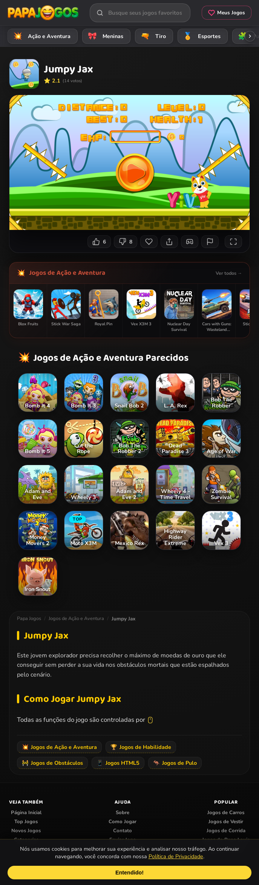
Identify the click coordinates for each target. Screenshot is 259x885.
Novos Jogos (26, 830)
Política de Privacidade (176, 856)
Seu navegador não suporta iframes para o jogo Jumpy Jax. (129, 162)
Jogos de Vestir (225, 821)
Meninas (104, 36)
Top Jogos (26, 821)
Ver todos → (229, 273)
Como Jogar (122, 821)
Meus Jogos (226, 12)
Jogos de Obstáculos (52, 763)
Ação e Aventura (40, 36)
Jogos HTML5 (118, 763)
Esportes (201, 36)
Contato (122, 830)
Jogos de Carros (225, 812)
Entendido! (129, 873)
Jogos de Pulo (175, 763)
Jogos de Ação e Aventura (67, 273)
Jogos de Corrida (226, 830)
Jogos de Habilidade (140, 747)
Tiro (152, 36)
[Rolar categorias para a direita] (250, 36)
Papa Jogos (29, 618)
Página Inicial (26, 812)
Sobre (122, 812)
